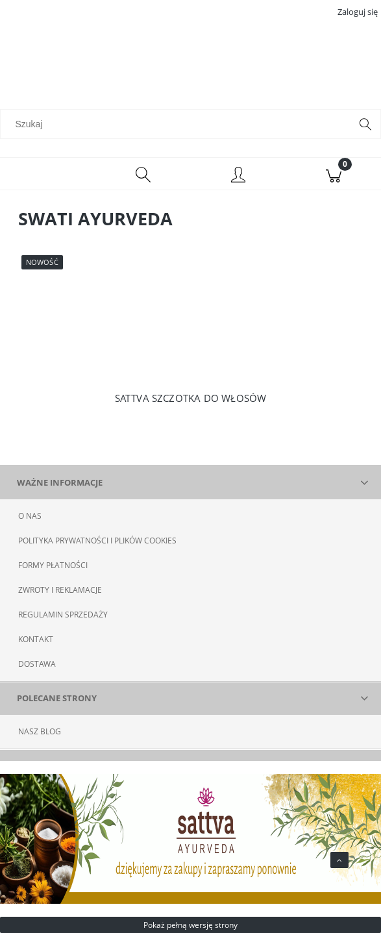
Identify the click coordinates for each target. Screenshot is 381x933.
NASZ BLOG (39, 731)
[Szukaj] (365, 124)
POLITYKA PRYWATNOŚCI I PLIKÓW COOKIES (97, 540)
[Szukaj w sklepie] (178, 124)
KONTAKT (35, 639)
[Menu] (48, 174)
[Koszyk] (333, 174)
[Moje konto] (238, 176)
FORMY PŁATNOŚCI (53, 565)
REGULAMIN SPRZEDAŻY (63, 614)
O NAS (30, 515)
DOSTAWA (37, 663)
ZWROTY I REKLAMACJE (60, 589)
